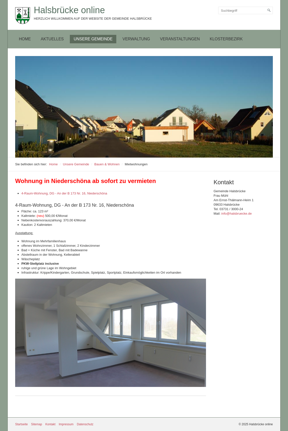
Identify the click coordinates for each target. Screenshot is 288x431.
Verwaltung (136, 39)
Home (25, 39)
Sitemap (36, 424)
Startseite (21, 424)
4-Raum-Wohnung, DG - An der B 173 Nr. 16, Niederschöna (64, 193)
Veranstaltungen (180, 39)
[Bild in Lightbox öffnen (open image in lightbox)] (110, 333)
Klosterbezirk (226, 39)
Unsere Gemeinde (93, 39)
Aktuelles (52, 39)
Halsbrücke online (69, 10)
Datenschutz (85, 424)
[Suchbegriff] (245, 10)
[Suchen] (269, 10)
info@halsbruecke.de (236, 213)
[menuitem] (25, 39)
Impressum (66, 424)
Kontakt (50, 424)
